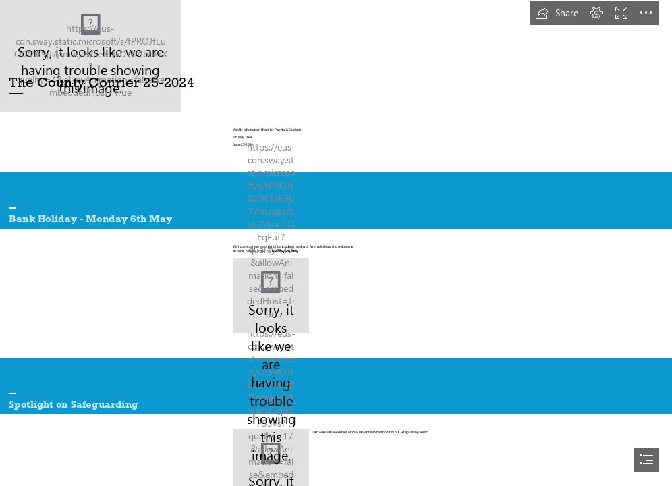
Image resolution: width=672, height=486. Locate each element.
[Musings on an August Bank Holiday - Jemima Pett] (271, 295)
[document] (336, 243)
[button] (557, 13)
